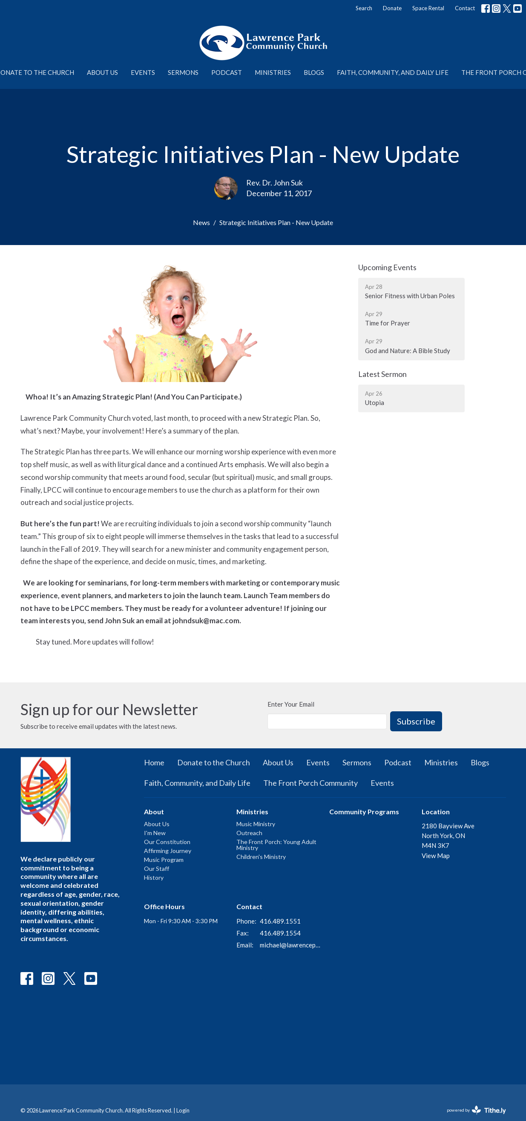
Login (183, 1110)
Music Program (164, 859)
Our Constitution (167, 841)
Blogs (314, 72)
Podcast (226, 72)
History (154, 877)
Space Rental (428, 8)
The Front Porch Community (310, 782)
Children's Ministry (261, 856)
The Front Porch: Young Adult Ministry (276, 844)
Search (364, 8)
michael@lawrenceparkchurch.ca (290, 945)
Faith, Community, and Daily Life (392, 72)
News (201, 222)
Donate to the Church (213, 762)
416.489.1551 (280, 921)
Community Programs (364, 811)
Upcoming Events (387, 267)
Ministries (273, 72)
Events (143, 72)
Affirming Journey (167, 850)
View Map (436, 855)
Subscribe (416, 721)
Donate (392, 8)
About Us (102, 72)
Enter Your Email (290, 704)
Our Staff (156, 868)
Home (154, 762)
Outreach (249, 832)
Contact (465, 8)
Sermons (183, 72)
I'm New (155, 832)
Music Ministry (255, 823)
